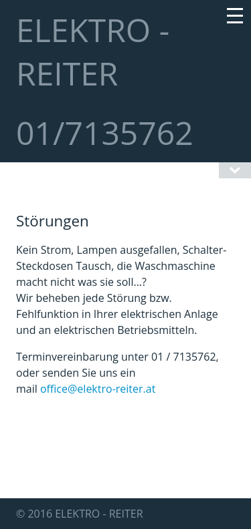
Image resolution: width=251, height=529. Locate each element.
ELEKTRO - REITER (92, 51)
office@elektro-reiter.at (97, 388)
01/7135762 (104, 132)
